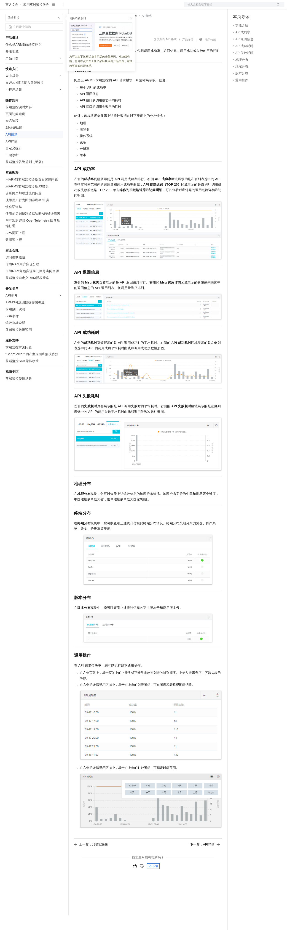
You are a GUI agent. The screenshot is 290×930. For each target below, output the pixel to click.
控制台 (249, 7)
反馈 (153, 880)
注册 (260, 7)
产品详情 (187, 54)
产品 (59, 7)
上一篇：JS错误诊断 (91, 859)
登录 (276, 7)
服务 (135, 7)
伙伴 (124, 7)
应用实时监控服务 (36, 19)
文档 (228, 7)
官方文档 (11, 19)
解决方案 (73, 7)
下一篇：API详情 (205, 859)
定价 (99, 7)
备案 (238, 7)
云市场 (111, 7)
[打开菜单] (7, 7)
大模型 (47, 7)
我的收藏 (210, 54)
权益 (88, 7)
